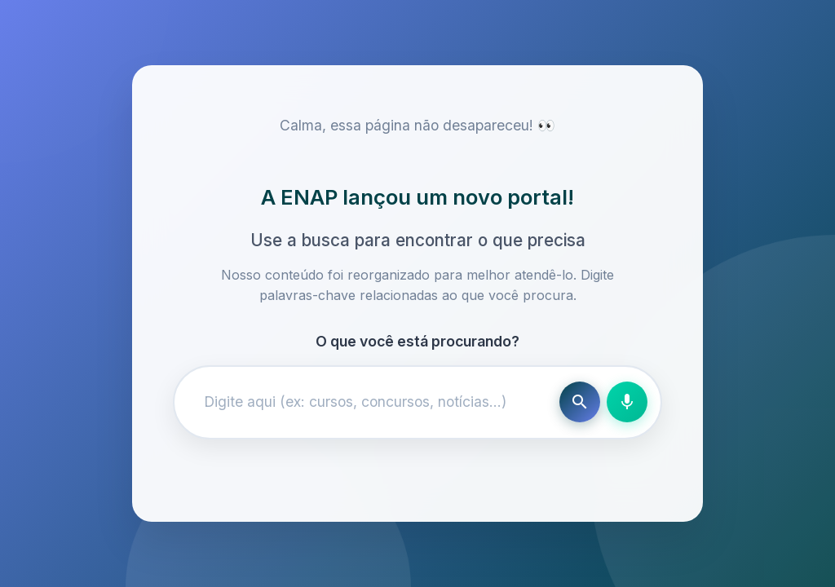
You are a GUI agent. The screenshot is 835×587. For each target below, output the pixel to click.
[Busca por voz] (627, 402)
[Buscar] (579, 402)
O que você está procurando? (417, 341)
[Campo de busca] (370, 401)
